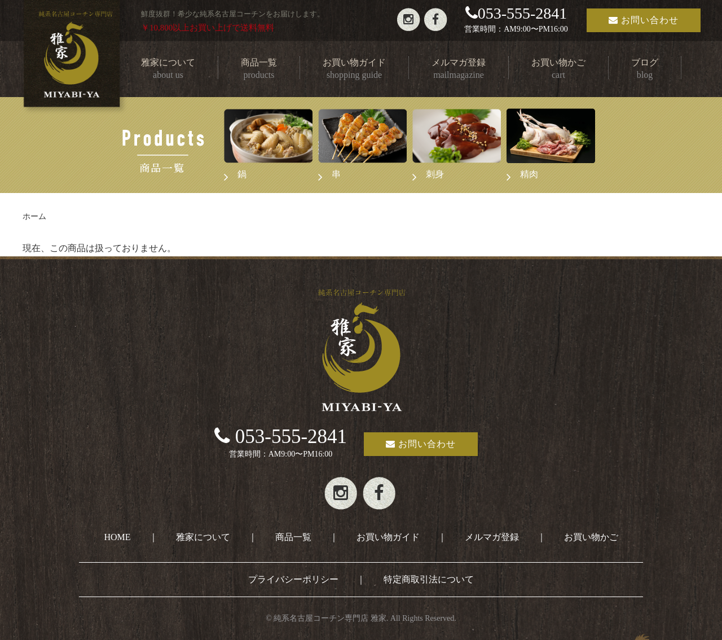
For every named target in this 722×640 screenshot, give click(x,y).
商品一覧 (293, 537)
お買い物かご (591, 537)
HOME (117, 537)
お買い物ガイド (388, 537)
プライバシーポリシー (293, 579)
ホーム (34, 216)
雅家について (203, 537)
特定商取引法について (429, 579)
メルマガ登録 (492, 537)
